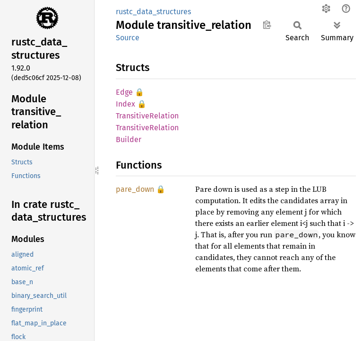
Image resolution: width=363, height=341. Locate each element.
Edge (124, 92)
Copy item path (267, 25)
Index (125, 103)
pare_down (135, 189)
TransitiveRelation (147, 115)
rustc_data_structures (153, 11)
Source (127, 37)
